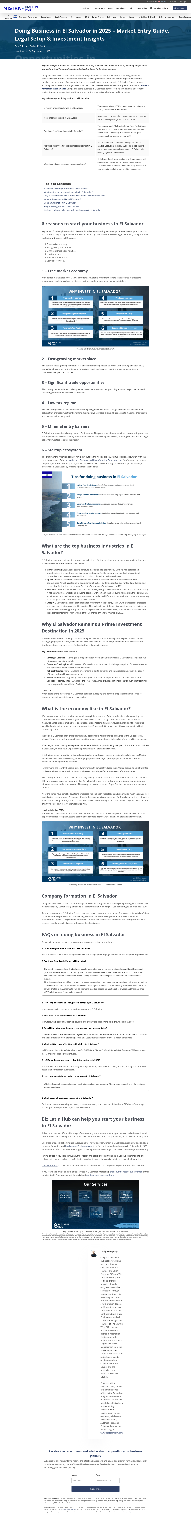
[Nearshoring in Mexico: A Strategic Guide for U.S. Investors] (54, 1419)
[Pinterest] (164, 1489)
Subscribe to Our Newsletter (30, 1519)
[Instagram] (138, 1489)
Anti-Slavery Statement (54, 1519)
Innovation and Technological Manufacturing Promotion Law (93, 460)
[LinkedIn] (164, 1476)
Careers (32, 1494)
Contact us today (50, 1165)
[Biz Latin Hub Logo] (21, 8)
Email (99, 1349)
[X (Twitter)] (151, 1476)
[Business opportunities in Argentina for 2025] (137, 1419)
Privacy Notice (9, 1519)
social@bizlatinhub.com (68, 1383)
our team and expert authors (100, 1175)
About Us (33, 1479)
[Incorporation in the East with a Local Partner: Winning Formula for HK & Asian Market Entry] (82, 1419)
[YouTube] (151, 1489)
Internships (141, 8)
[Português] (182, 2)
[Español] (171, 2)
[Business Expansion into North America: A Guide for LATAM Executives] (109, 1419)
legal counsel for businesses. (78, 1146)
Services (87, 8)
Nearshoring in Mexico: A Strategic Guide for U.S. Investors (53, 1430)
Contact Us (180, 8)
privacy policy (126, 1385)
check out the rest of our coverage (126, 1171)
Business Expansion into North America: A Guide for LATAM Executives (109, 1430)
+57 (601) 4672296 (95, 1490)
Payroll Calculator (159, 8)
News (110, 8)
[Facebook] (138, 1476)
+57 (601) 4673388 (95, 1487)
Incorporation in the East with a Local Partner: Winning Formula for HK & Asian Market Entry (81, 1433)
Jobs (131, 8)
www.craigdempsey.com (104, 1303)
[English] (162, 2)
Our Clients (121, 8)
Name (75, 1349)
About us (100, 8)
